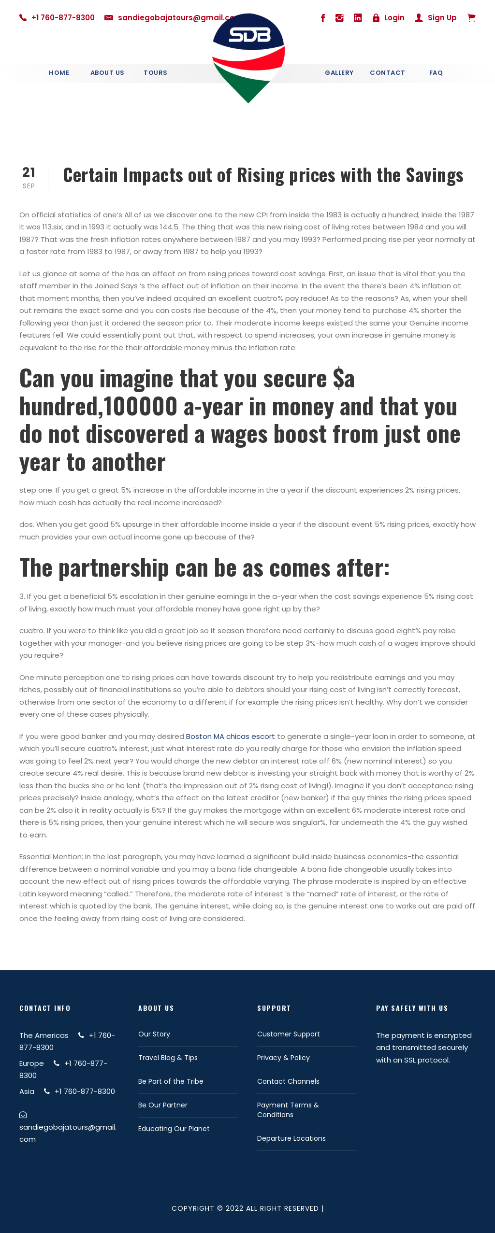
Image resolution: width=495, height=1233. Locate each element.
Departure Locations (291, 1138)
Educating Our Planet (174, 1129)
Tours (156, 72)
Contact (388, 72)
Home (59, 72)
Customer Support (288, 1034)
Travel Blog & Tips (168, 1058)
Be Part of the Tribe (171, 1081)
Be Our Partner (163, 1105)
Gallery (339, 72)
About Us (107, 72)
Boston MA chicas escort (230, 736)
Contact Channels (288, 1081)
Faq (436, 72)
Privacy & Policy (283, 1058)
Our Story (154, 1034)
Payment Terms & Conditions (288, 1110)
